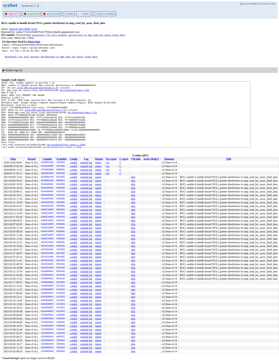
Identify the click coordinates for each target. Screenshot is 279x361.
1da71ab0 (60, 166)
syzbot (10, 5)
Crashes (69, 13)
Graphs (83, 13)
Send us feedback (104, 13)
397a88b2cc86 (47, 177)
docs (273, 3)
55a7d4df (60, 253)
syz (107, 162)
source (265, 3)
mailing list (255, 3)
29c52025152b (47, 198)
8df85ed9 (60, 173)
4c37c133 (60, 191)
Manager (169, 158)
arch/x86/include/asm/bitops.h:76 (37, 89)
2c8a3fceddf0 (47, 209)
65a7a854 (60, 282)
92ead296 (60, 184)
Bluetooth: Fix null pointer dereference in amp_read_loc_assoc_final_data (78, 35)
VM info (135, 158)
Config (73, 158)
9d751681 (60, 177)
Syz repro (111, 158)
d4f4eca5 (60, 271)
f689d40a (60, 206)
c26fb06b (60, 198)
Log (86, 158)
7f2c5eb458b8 (47, 169)
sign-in (243, 3)
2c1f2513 (60, 286)
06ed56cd (60, 180)
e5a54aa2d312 (47, 173)
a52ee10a (60, 217)
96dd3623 (60, 169)
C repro (123, 158)
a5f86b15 (60, 213)
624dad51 (60, 227)
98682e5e (60, 209)
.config (73, 162)
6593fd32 (60, 242)
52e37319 (60, 260)
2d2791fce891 (47, 242)
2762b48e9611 (47, 271)
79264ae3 (60, 340)
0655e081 (60, 224)
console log (86, 162)
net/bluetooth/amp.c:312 (74, 92)
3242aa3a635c (47, 184)
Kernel (31, 158)
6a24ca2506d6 (47, 166)
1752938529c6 (47, 315)
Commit (47, 158)
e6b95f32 (60, 235)
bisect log (34, 41)
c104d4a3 (60, 315)
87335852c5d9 (47, 162)
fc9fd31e (60, 238)
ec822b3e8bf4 (47, 286)
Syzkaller (61, 158)
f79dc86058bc (47, 282)
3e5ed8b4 (60, 202)
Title (228, 158)
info (133, 177)
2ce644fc (60, 220)
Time (13, 158)
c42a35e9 (60, 162)
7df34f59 (60, 249)
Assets (146, 158)
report (98, 162)
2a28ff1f (60, 336)
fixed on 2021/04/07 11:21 (23, 29)
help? (155, 158)
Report (99, 158)
